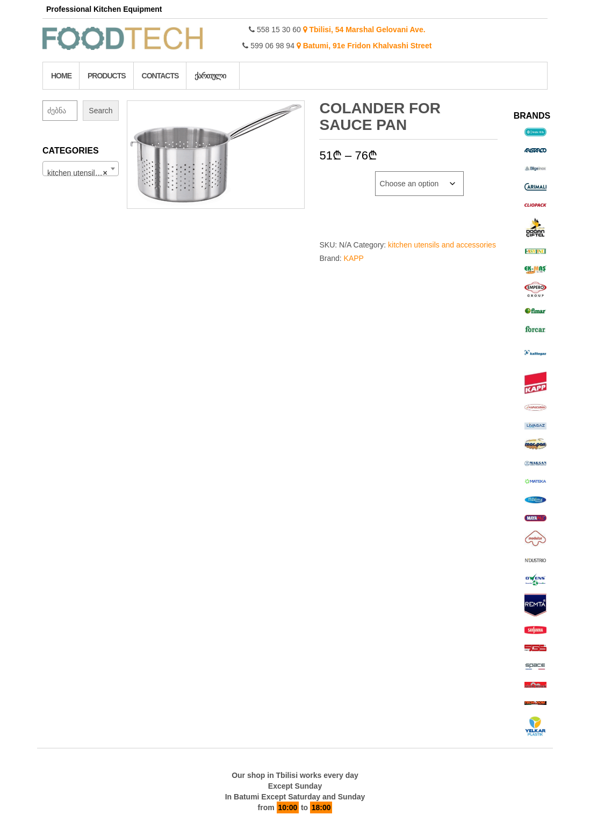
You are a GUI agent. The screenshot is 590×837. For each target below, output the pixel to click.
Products (107, 75)
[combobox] (80, 168)
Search (100, 110)
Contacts (160, 75)
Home (61, 75)
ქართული (210, 75)
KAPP (354, 258)
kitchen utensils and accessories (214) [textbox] (82, 172)
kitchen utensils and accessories (442, 245)
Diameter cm (343, 176)
